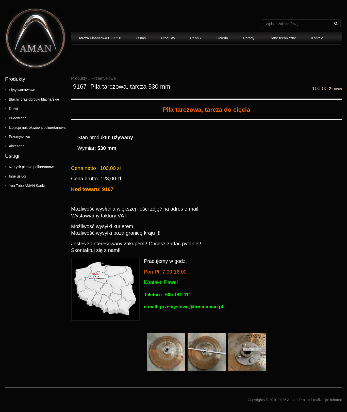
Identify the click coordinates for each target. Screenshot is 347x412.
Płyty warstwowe (22, 90)
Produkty (168, 38)
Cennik (195, 38)
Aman (291, 400)
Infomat (336, 400)
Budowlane (17, 118)
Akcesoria (16, 146)
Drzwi (13, 109)
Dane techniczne (283, 38)
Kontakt (317, 38)
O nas (141, 38)
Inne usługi (17, 176)
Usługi (12, 156)
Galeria (222, 38)
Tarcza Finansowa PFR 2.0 (99, 38)
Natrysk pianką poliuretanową (32, 167)
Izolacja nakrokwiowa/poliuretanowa (37, 127)
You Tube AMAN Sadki (27, 186)
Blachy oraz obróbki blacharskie (34, 99)
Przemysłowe (19, 137)
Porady (248, 38)
